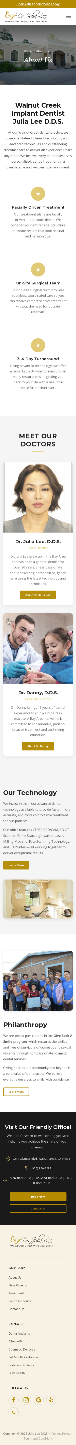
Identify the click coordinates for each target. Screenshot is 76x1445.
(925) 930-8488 (41, 1168)
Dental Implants (19, 1333)
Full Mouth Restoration (24, 1357)
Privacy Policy (60, 1433)
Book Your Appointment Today (38, 3)
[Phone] (14, 1412)
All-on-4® (15, 1341)
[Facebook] (14, 1400)
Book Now (38, 1196)
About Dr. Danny (38, 751)
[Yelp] (51, 1400)
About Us (15, 1277)
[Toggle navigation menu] (69, 16)
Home (28, 51)
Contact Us (37, 1208)
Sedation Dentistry (21, 1365)
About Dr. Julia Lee (37, 600)
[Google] (39, 1400)
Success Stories (20, 1301)
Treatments (17, 1293)
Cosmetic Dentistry (22, 1349)
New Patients (18, 1285)
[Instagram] (26, 1400)
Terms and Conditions (38, 1438)
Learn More (16, 870)
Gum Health (17, 1373)
